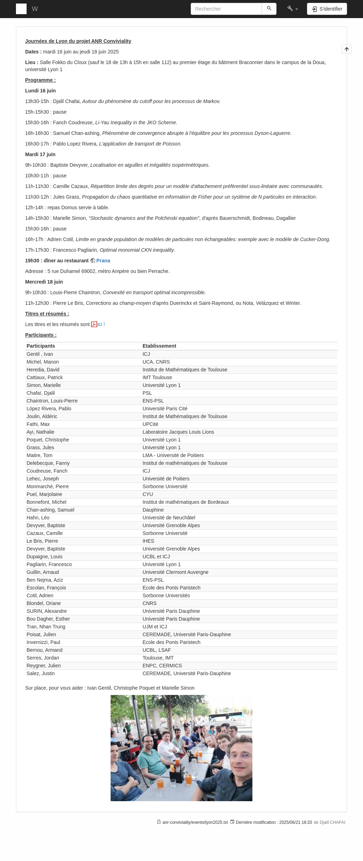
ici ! (101, 324)
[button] (292, 9)
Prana (103, 260)
